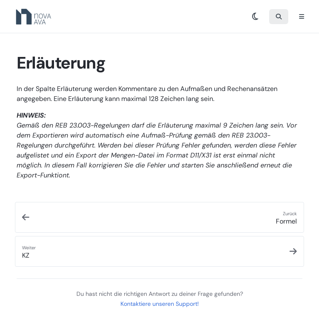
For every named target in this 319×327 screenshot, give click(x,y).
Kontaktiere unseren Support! (159, 303)
